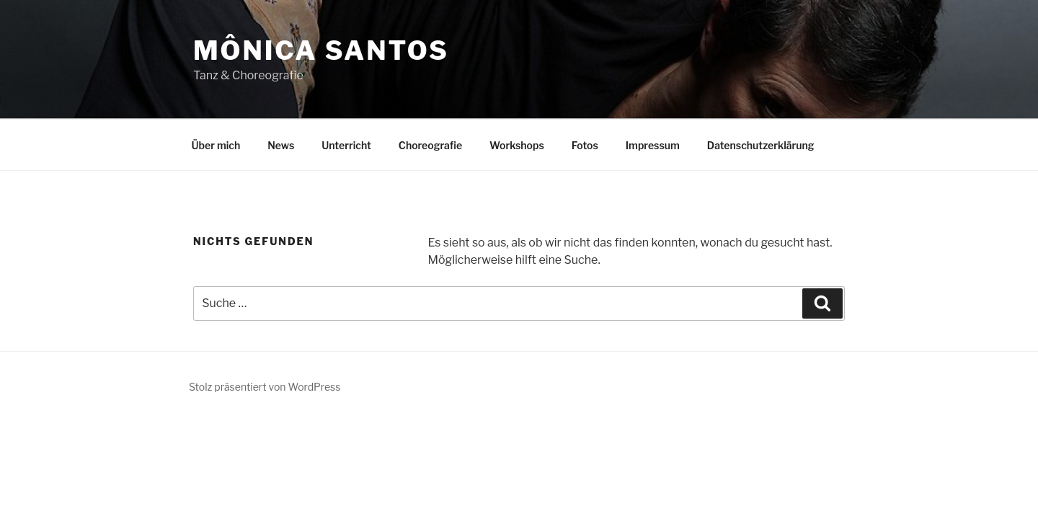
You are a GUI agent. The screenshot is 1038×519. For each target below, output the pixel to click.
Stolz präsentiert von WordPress (264, 387)
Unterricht (346, 145)
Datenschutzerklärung (761, 145)
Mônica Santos (321, 50)
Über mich (216, 145)
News (280, 145)
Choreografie (430, 145)
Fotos (585, 145)
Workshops (516, 145)
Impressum (653, 145)
